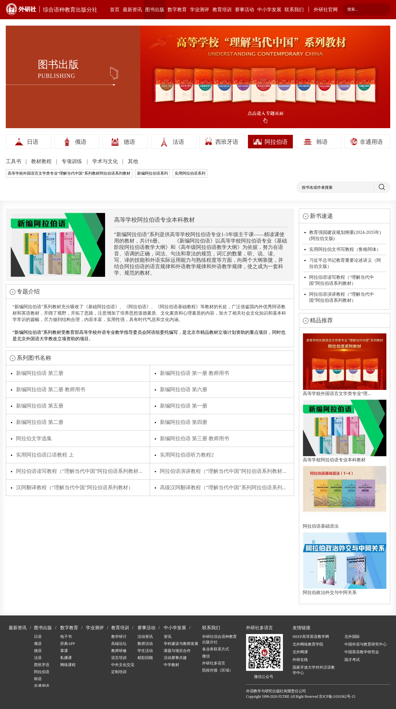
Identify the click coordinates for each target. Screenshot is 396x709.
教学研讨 (119, 636)
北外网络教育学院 (308, 644)
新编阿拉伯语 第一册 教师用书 (194, 373)
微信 (206, 656)
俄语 (81, 142)
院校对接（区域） (217, 670)
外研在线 (300, 659)
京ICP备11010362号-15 (337, 696)
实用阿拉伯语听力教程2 (187, 455)
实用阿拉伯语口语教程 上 (45, 455)
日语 (32, 142)
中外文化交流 (122, 665)
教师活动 (145, 643)
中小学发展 (269, 9)
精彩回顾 (145, 657)
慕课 (64, 650)
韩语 (322, 142)
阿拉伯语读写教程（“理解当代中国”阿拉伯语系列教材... (79, 471)
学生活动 (145, 650)
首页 (115, 9)
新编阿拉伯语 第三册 (39, 373)
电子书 (66, 636)
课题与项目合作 (177, 650)
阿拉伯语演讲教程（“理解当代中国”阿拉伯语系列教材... (223, 471)
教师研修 (119, 650)
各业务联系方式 (215, 649)
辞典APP (67, 643)
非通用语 (371, 142)
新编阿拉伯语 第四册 (183, 422)
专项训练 (72, 161)
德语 (129, 142)
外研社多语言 (213, 663)
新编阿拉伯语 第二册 (39, 422)
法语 (178, 142)
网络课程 (68, 665)
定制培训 (119, 672)
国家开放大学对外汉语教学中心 (314, 670)
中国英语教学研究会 (361, 652)
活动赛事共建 (175, 657)
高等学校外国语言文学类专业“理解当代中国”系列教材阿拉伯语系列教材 (69, 173)
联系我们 (294, 9)
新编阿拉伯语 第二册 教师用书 (50, 389)
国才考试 (352, 659)
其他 (133, 161)
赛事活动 (244, 9)
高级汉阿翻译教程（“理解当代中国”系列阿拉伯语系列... (223, 487)
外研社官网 (326, 9)
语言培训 (119, 657)
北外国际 (352, 636)
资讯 (167, 636)
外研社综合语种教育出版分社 (219, 639)
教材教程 (42, 161)
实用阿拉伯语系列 (190, 173)
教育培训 (222, 9)
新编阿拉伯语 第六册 (183, 389)
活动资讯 (145, 636)
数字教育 (177, 9)
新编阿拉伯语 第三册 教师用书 (194, 438)
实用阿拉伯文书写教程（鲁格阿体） (345, 249)
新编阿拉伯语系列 (152, 173)
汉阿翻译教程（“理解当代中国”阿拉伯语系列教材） (74, 487)
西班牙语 (226, 142)
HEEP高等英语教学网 (311, 636)
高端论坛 (119, 643)
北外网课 (300, 652)
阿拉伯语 (276, 142)
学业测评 (199, 9)
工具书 (14, 161)
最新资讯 (132, 9)
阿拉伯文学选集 (34, 438)
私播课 (66, 657)
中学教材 (171, 665)
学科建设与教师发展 (181, 643)
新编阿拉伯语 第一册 (183, 405)
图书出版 (154, 9)
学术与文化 (105, 161)
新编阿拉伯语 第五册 (39, 405)
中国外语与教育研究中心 (365, 644)
